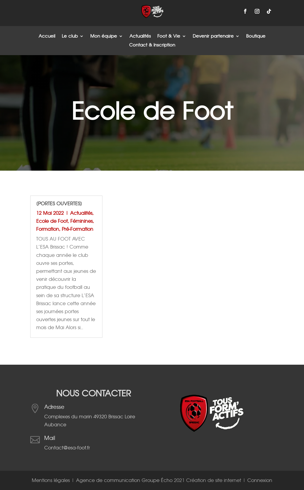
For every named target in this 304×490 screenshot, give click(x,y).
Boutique (255, 36)
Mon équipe (103, 36)
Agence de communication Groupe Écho (124, 480)
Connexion (259, 480)
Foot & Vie (168, 36)
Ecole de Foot (52, 221)
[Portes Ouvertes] (59, 203)
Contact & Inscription (152, 45)
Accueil (47, 36)
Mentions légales (51, 480)
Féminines (81, 221)
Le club (70, 36)
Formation (47, 229)
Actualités (140, 36)
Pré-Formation (77, 229)
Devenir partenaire (213, 36)
